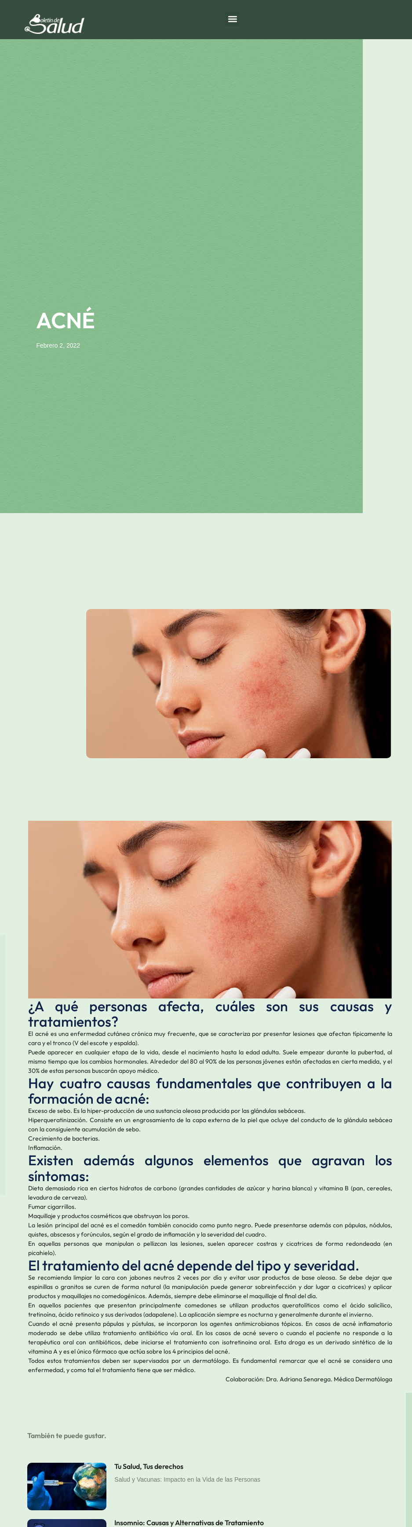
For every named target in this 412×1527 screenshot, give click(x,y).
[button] (232, 18)
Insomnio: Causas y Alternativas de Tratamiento (189, 1522)
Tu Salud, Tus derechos (148, 1466)
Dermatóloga (373, 1379)
